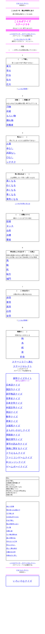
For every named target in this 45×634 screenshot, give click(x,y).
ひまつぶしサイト (22, 3)
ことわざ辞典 (22, 89)
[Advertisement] (22, 610)
